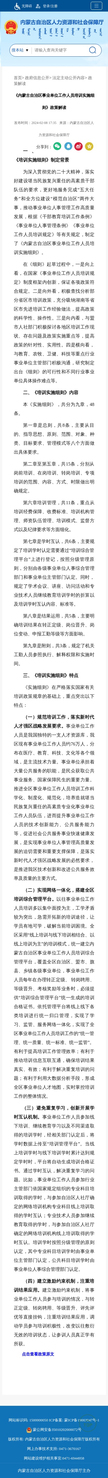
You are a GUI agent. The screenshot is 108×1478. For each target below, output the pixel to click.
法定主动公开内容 (68, 78)
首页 (18, 78)
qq (68, 146)
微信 (57, 146)
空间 (89, 146)
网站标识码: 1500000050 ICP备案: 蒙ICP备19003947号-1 (54, 1420)
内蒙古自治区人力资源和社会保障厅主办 (54, 1470)
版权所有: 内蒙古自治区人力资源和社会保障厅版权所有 (54, 1439)
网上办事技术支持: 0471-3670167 (54, 1449)
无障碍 (22, 6)
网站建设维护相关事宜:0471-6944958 (54, 1458)
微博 (78, 146)
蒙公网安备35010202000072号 (53, 1429)
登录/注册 (50, 6)
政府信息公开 (37, 78)
